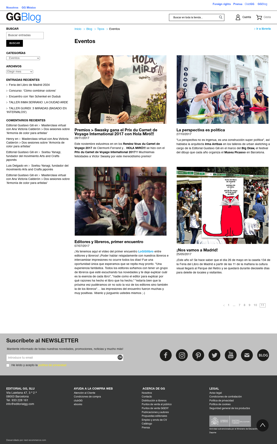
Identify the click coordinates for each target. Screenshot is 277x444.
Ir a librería (262, 29)
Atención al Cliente (84, 393)
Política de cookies (220, 404)
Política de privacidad (221, 401)
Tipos (100, 29)
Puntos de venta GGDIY (155, 408)
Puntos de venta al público (157, 404)
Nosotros (147, 393)
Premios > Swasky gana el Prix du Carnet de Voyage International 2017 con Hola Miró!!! (116, 132)
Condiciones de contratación (225, 397)
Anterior (224, 306)
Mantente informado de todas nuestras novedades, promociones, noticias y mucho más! (65, 349)
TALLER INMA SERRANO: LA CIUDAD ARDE (38, 102)
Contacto (147, 397)
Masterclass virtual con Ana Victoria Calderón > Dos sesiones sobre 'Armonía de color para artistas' (38, 129)
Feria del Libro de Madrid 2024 (29, 85)
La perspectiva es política (200, 130)
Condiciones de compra (87, 397)
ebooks (78, 404)
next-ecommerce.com (35, 440)
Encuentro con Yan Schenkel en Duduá (35, 97)
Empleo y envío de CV (154, 420)
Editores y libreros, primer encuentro (109, 242)
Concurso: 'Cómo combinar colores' (32, 91)
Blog (89, 29)
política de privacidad (52, 365)
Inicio (78, 29)
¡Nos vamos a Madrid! (196, 250)
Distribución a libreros (154, 401)
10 (255, 305)
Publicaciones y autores (155, 412)
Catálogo (147, 424)
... (234, 305)
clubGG (78, 401)
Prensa (146, 428)
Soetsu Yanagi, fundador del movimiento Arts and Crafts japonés (33, 156)
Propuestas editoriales (154, 416)
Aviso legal (215, 393)
